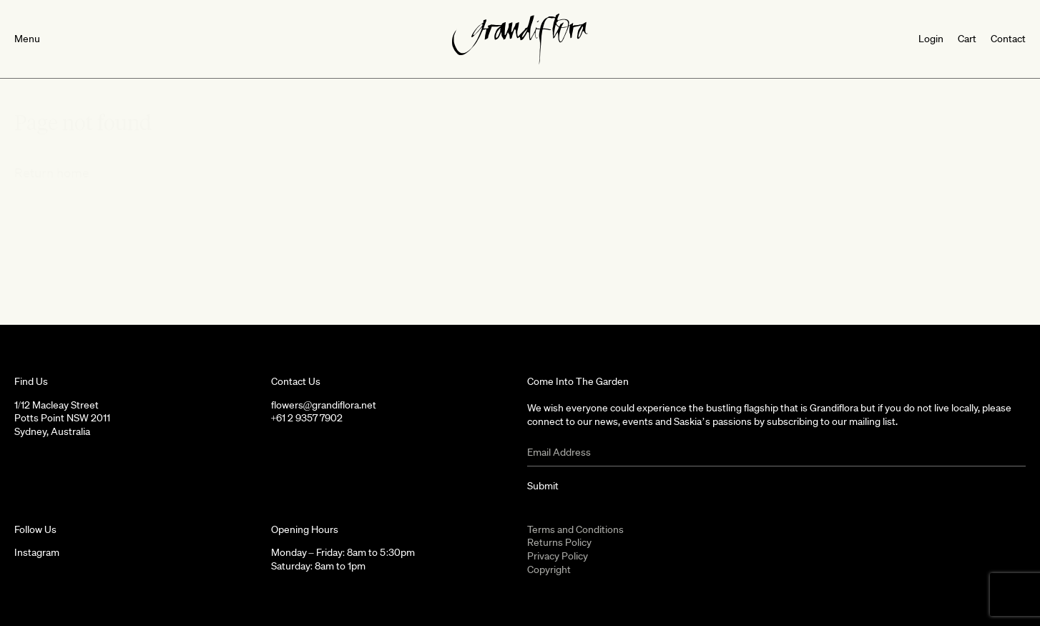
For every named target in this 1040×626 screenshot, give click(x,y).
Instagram (36, 552)
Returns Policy (559, 542)
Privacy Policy (557, 555)
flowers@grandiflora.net (324, 404)
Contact (1008, 38)
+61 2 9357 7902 (307, 417)
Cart (967, 38)
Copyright (549, 569)
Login (930, 38)
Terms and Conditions (575, 529)
